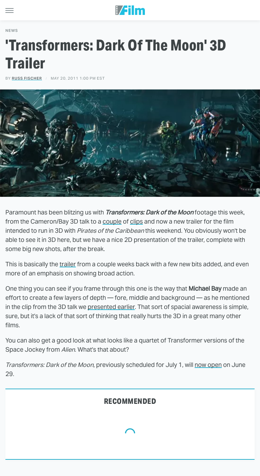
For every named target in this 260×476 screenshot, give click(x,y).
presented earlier (111, 307)
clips (136, 221)
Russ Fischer (27, 78)
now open (208, 365)
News (11, 30)
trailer (68, 264)
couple (112, 221)
